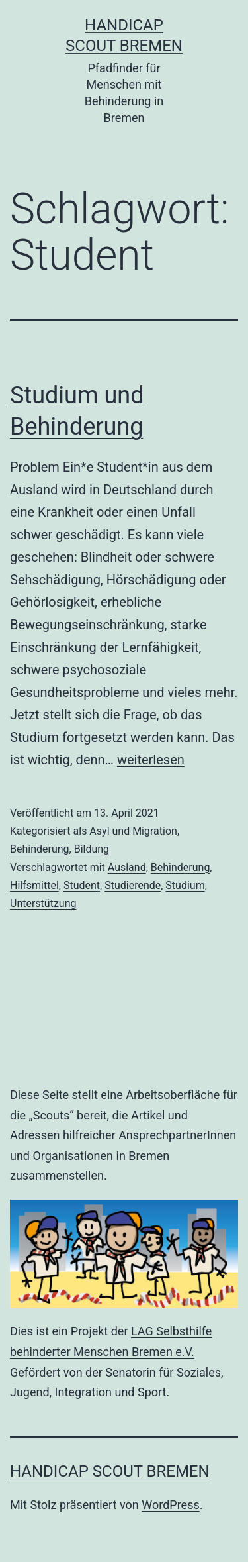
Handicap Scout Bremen (110, 1471)
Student (81, 885)
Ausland (127, 867)
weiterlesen (151, 760)
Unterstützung (43, 903)
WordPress (170, 1505)
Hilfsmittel (34, 885)
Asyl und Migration (133, 831)
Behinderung (39, 849)
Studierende (132, 885)
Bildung (91, 849)
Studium (184, 885)
